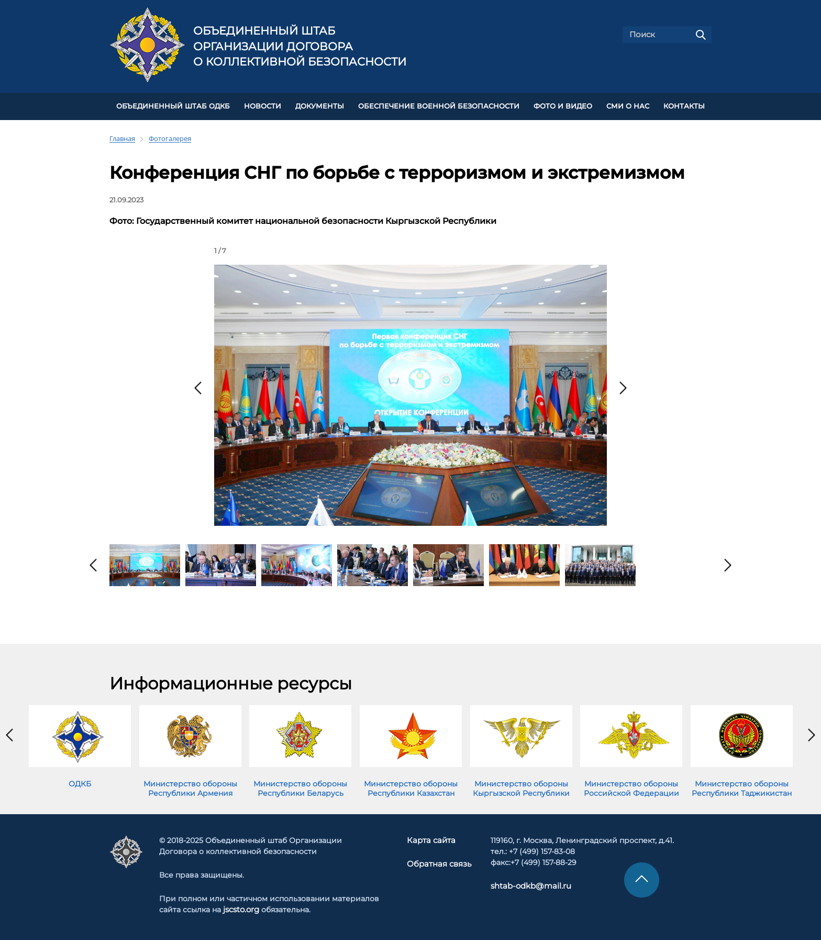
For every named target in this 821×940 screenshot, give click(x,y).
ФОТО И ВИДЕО (563, 105)
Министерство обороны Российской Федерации (631, 787)
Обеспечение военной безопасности (438, 105)
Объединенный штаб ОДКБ (173, 105)
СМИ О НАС (627, 105)
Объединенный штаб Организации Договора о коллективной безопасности (299, 46)
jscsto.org (241, 908)
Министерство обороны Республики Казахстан (411, 787)
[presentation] (198, 387)
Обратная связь (439, 862)
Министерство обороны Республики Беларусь (300, 787)
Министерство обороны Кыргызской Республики (521, 787)
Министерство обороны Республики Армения (190, 787)
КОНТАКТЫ (684, 105)
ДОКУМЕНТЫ (319, 105)
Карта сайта (432, 839)
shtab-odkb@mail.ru (526, 884)
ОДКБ (80, 782)
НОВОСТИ (262, 105)
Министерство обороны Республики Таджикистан (742, 787)
